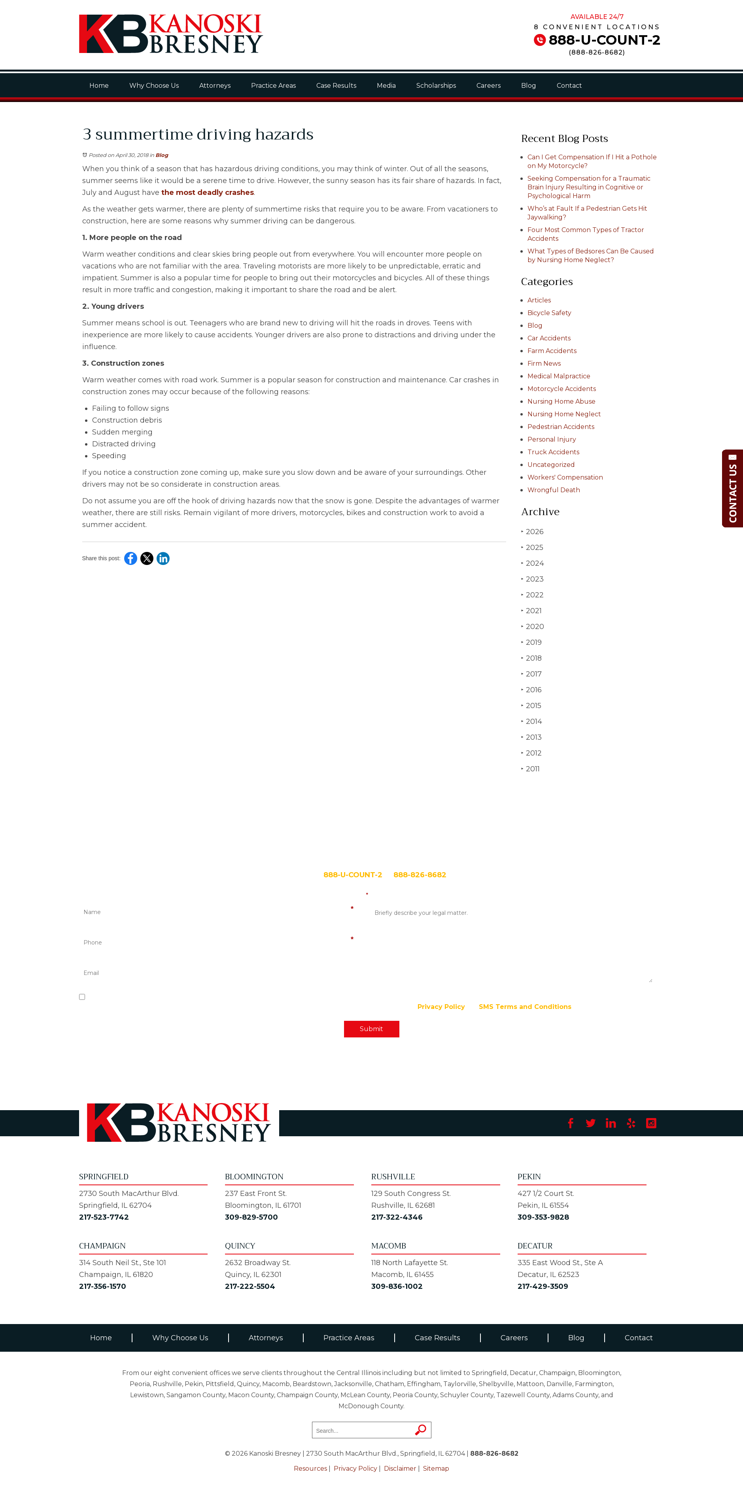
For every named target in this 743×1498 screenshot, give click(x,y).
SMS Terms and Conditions (525, 1007)
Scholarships (436, 85)
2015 (531, 705)
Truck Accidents (553, 452)
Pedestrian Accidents (560, 427)
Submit (371, 1029)
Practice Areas (273, 85)
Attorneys (215, 85)
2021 (531, 610)
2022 (532, 595)
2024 (532, 563)
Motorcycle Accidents (561, 389)
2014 (531, 721)
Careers (488, 85)
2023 (532, 579)
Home (99, 85)
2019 (531, 642)
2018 (531, 658)
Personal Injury (551, 439)
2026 (532, 531)
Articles (539, 300)
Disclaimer (400, 1468)
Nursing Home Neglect (564, 414)
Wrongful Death (553, 490)
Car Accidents (549, 338)
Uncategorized (551, 464)
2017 (531, 674)
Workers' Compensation (565, 477)
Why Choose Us (154, 85)
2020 (532, 626)
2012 (531, 753)
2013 (531, 737)
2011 (530, 769)
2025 (532, 547)
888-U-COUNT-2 (604, 40)
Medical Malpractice (558, 376)
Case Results (336, 85)
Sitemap (436, 1468)
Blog (528, 85)
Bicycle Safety (549, 313)
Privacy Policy (441, 1007)
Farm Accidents (552, 351)
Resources (310, 1468)
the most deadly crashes (207, 192)
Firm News (544, 363)
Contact (569, 85)
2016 (531, 689)
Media (386, 85)
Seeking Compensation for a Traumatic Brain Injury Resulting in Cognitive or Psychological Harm (588, 187)
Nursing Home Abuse (561, 401)
